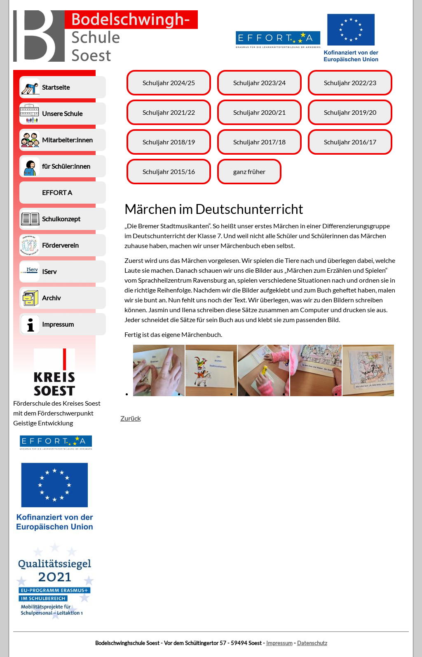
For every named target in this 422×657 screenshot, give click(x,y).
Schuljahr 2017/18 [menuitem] (259, 142)
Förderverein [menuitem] (60, 245)
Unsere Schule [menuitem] (62, 113)
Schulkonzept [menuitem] (61, 219)
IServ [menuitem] (49, 271)
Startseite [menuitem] (56, 87)
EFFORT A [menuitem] (57, 192)
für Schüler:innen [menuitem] (66, 166)
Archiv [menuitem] (51, 298)
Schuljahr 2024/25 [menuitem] (169, 82)
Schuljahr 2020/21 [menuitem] (259, 112)
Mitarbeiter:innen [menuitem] (67, 140)
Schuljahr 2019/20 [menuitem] (350, 112)
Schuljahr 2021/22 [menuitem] (169, 112)
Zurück (130, 418)
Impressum (279, 643)
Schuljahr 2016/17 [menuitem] (350, 142)
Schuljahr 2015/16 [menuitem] (169, 171)
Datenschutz (312, 643)
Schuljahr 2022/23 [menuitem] (350, 82)
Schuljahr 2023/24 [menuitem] (259, 82)
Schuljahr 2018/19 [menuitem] (169, 142)
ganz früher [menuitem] (249, 171)
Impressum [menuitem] (58, 324)
